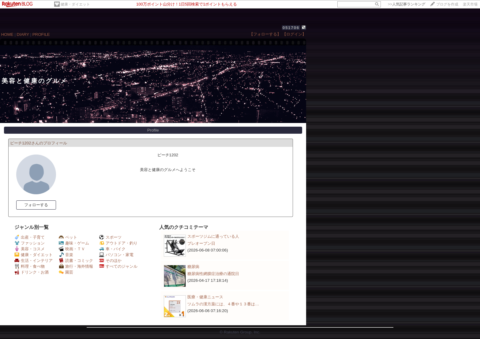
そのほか (110, 260)
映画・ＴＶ (72, 249)
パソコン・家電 (116, 254)
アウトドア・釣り (118, 243)
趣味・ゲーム (74, 243)
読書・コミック (76, 260)
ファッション (29, 243)
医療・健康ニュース (205, 297)
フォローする (36, 205)
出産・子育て (29, 237)
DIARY (23, 34)
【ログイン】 (294, 34)
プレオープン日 (201, 243)
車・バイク (112, 249)
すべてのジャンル (118, 266)
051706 (291, 27)
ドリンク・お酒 (31, 272)
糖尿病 (193, 266)
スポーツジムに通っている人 (213, 236)
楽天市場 (470, 4)
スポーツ (110, 237)
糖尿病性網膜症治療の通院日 (213, 273)
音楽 (66, 254)
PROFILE (41, 34)
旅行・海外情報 (76, 266)
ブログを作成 (447, 4)
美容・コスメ (29, 249)
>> (406, 4)
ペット (68, 237)
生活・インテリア (33, 260)
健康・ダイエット (75, 4)
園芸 (66, 272)
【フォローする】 (265, 34)
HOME (7, 34)
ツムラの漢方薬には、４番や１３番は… (223, 304)
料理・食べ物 (29, 266)
